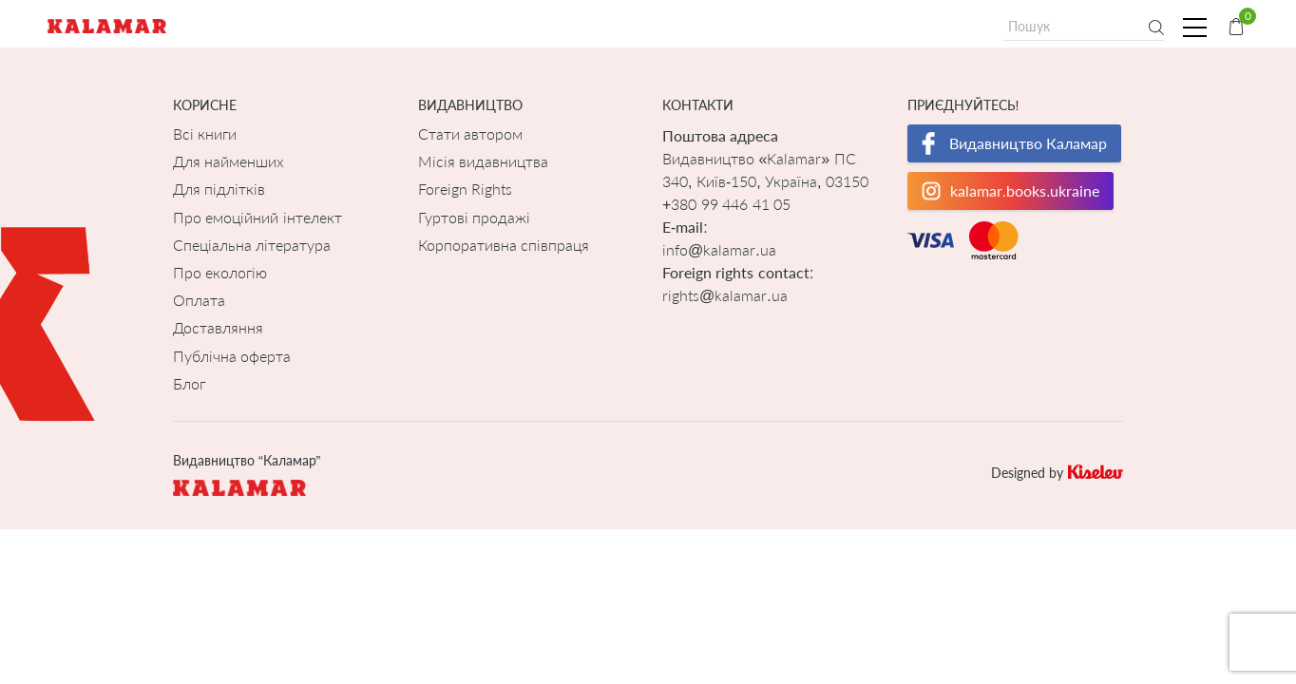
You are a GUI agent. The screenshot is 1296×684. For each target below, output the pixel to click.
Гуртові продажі (474, 217)
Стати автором (470, 133)
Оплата (199, 300)
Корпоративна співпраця (503, 245)
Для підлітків (219, 189)
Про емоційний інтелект (257, 217)
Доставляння (218, 327)
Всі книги (205, 133)
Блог (189, 383)
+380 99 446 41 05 (726, 204)
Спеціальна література (252, 245)
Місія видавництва (483, 161)
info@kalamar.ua (719, 249)
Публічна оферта (232, 356)
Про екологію (220, 272)
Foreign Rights (465, 189)
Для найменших (228, 161)
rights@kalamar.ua (725, 295)
